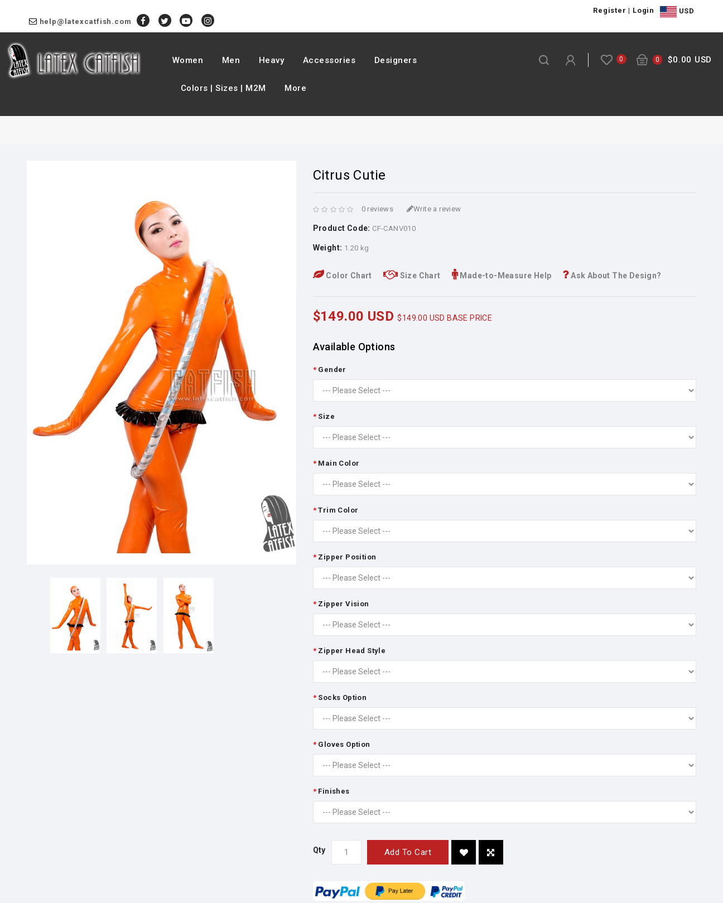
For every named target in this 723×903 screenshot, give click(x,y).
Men (231, 60)
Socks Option (342, 697)
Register (609, 10)
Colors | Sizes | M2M (223, 88)
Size (326, 416)
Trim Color (338, 510)
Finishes (333, 791)
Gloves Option (344, 744)
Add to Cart (408, 852)
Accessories (329, 60)
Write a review (434, 209)
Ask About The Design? (611, 275)
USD (677, 11)
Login (643, 10)
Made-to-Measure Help (502, 275)
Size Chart (412, 275)
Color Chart (342, 275)
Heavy (272, 60)
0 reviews (378, 209)
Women (188, 60)
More (295, 88)
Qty (319, 850)
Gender (332, 369)
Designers (395, 60)
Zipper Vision (343, 604)
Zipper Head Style (351, 650)
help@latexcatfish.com (86, 21)
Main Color (338, 463)
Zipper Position (347, 557)
